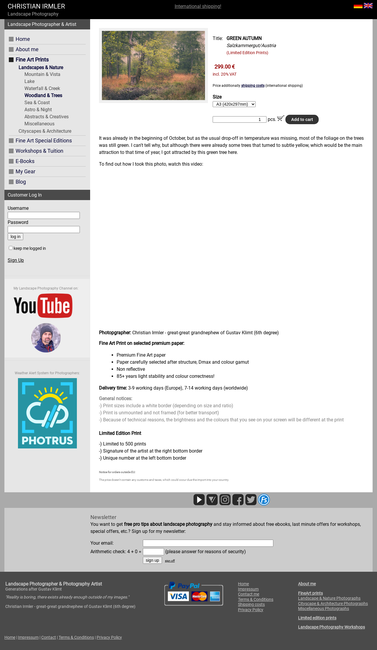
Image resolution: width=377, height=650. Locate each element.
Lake (29, 81)
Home (23, 39)
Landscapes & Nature (41, 67)
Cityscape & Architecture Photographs (333, 603)
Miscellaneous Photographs (323, 608)
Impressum (248, 589)
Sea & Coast (37, 102)
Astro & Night (38, 109)
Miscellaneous (39, 124)
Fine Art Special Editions (44, 140)
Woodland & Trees (43, 95)
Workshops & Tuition (39, 151)
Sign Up (16, 260)
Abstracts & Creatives (46, 116)
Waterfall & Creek (42, 88)
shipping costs (252, 86)
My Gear (25, 171)
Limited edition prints (317, 618)
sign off (170, 560)
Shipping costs (251, 604)
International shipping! (198, 6)
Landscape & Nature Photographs (329, 598)
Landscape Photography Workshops (331, 627)
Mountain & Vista (42, 74)
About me (27, 49)
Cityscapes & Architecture (45, 131)
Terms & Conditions (255, 599)
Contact (48, 637)
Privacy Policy (250, 609)
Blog (21, 182)
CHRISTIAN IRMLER (36, 6)
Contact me (248, 594)
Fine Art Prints (32, 59)
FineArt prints (310, 593)
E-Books (25, 161)
